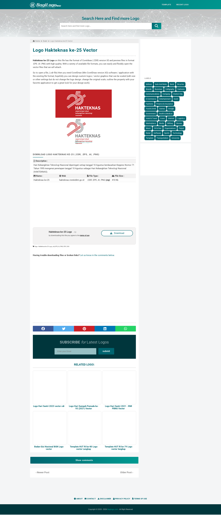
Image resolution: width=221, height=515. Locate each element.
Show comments (84, 460)
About (78, 499)
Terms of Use (139, 499)
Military (171, 123)
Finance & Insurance (165, 104)
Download (117, 233)
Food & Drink (151, 109)
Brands (149, 89)
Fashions (150, 104)
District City (178, 94)
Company (167, 94)
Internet (172, 118)
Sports (167, 133)
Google (171, 109)
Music (148, 128)
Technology (177, 133)
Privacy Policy (121, 499)
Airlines (149, 84)
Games (163, 109)
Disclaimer (104, 499)
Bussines (159, 89)
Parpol (181, 128)
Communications (153, 94)
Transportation (163, 138)
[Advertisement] (84, 204)
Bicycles (181, 84)
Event (176, 99)
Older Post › (126, 473)
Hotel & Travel (152, 118)
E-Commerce (151, 99)
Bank (173, 84)
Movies (180, 123)
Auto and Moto (161, 84)
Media (162, 123)
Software (158, 133)
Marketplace (151, 123)
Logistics (181, 118)
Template (150, 138)
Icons (163, 118)
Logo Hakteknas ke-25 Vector (64, 50)
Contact (90, 499)
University (176, 138)
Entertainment (165, 99)
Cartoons (181, 89)
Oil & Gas (158, 128)
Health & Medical (166, 114)
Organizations (170, 128)
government (151, 114)
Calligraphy (170, 89)
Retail (148, 133)
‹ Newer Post (42, 473)
